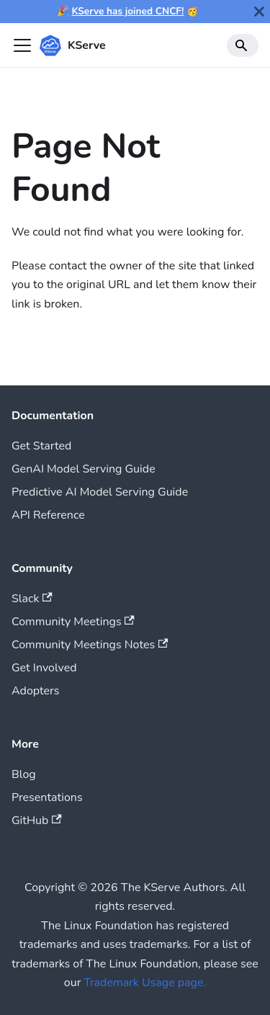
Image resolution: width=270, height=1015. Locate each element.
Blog (24, 774)
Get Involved (44, 668)
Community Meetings (73, 622)
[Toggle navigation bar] (22, 45)
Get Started (41, 446)
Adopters (35, 691)
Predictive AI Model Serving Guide (100, 492)
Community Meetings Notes (90, 645)
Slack (32, 599)
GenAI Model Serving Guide (84, 469)
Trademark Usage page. (145, 983)
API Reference (48, 515)
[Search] (242, 45)
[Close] (259, 11)
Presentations (47, 797)
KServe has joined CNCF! (128, 11)
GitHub (37, 820)
